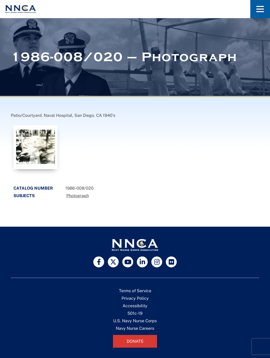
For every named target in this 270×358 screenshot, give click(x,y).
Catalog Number (33, 188)
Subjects (24, 195)
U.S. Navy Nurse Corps (135, 320)
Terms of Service (135, 290)
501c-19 (135, 313)
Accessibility (135, 305)
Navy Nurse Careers (135, 328)
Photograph (77, 195)
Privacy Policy (135, 298)
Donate (135, 341)
